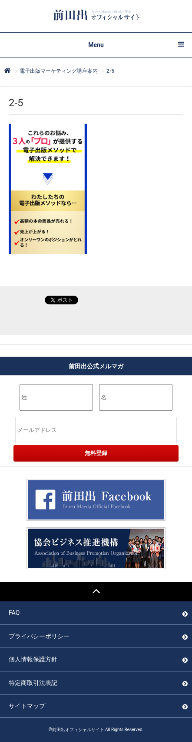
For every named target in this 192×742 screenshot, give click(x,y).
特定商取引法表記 (33, 682)
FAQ (14, 612)
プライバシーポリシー (39, 636)
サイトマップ (27, 705)
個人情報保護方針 (33, 659)
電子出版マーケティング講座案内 (59, 71)
